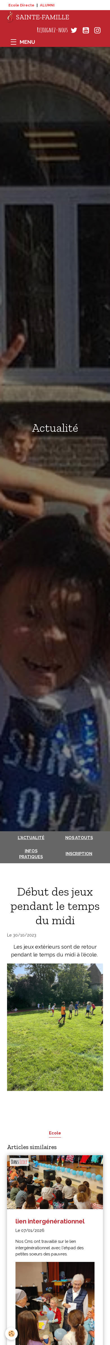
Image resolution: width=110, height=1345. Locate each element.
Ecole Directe (21, 5)
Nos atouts (79, 837)
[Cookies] (11, 1333)
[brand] (38, 17)
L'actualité (31, 837)
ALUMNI (47, 5)
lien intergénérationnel (50, 1221)
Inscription (79, 853)
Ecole (55, 1133)
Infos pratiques (31, 853)
